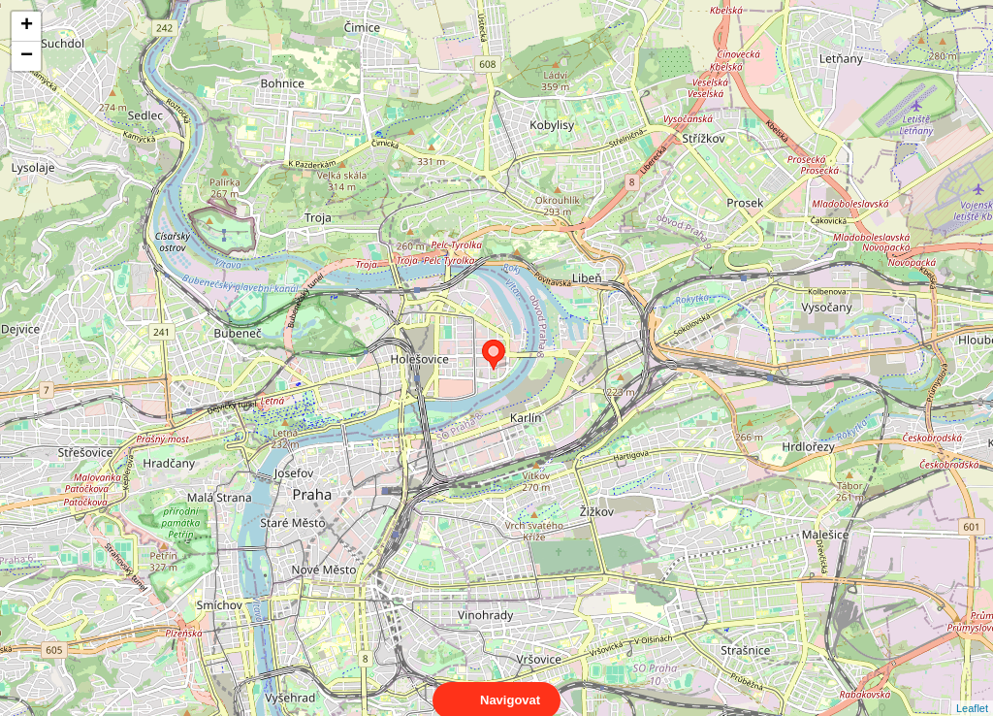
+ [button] (26, 26)
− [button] (26, 56)
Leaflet (972, 691)
